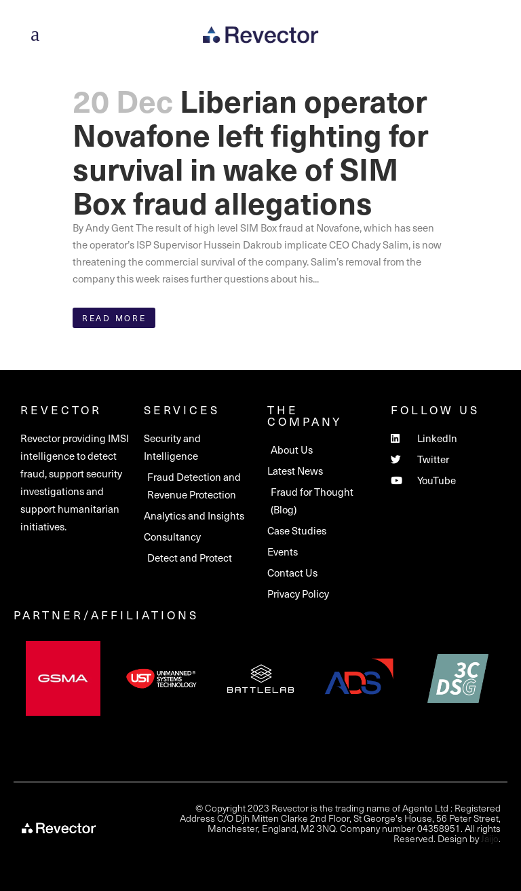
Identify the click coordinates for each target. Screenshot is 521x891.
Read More (114, 318)
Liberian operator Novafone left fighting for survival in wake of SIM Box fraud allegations (251, 151)
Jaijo (490, 838)
